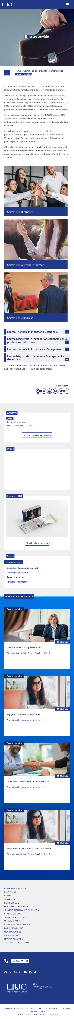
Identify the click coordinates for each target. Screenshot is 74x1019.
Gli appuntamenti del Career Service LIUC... (28, 653)
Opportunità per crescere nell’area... (24, 720)
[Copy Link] (66, 391)
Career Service (14, 609)
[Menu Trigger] (67, 4)
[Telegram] (61, 391)
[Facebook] (38, 391)
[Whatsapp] (55, 391)
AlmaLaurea (16, 365)
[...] (50, 653)
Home (18, 70)
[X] (43, 391)
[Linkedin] (49, 391)
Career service (13, 561)
